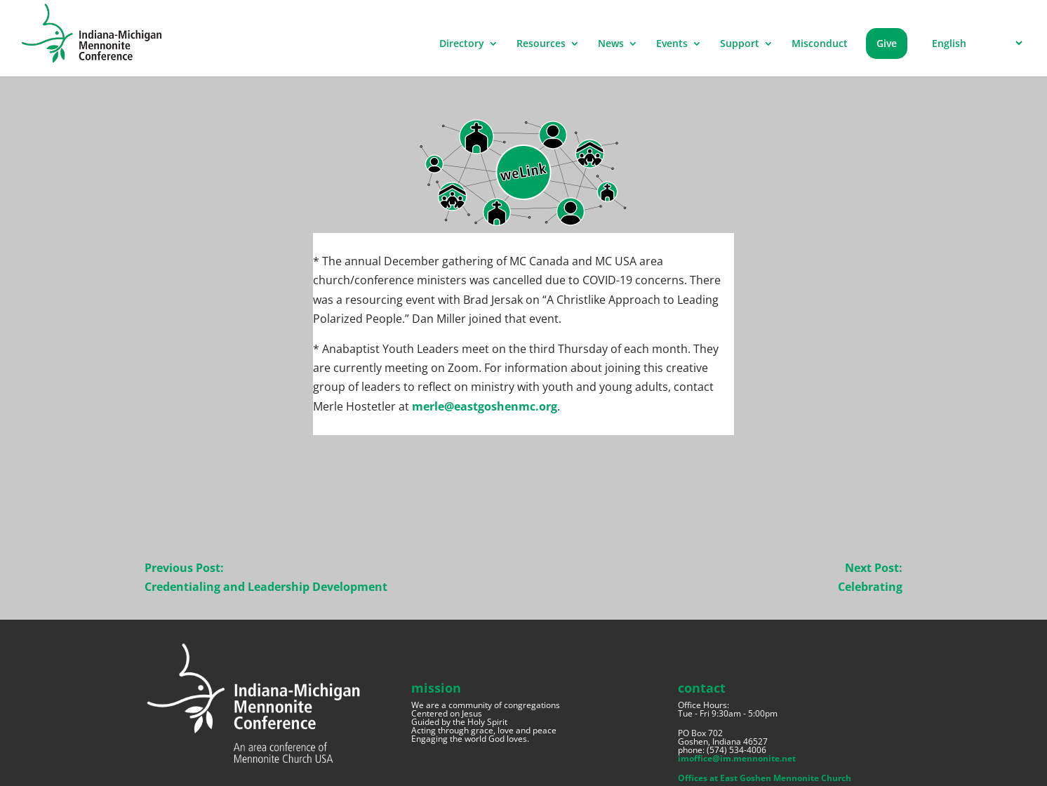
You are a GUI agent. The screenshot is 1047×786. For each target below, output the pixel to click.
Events (672, 44)
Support (739, 44)
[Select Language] (975, 43)
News (611, 44)
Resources (541, 44)
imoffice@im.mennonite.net (737, 758)
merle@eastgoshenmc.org (484, 406)
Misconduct (820, 44)
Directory (461, 44)
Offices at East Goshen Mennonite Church (764, 778)
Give (886, 43)
